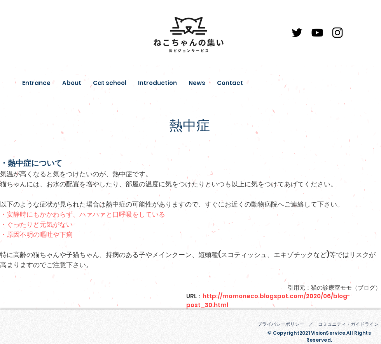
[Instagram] (337, 33)
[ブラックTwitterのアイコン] (297, 33)
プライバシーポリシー (280, 324)
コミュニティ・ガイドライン (348, 324)
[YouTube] (317, 33)
